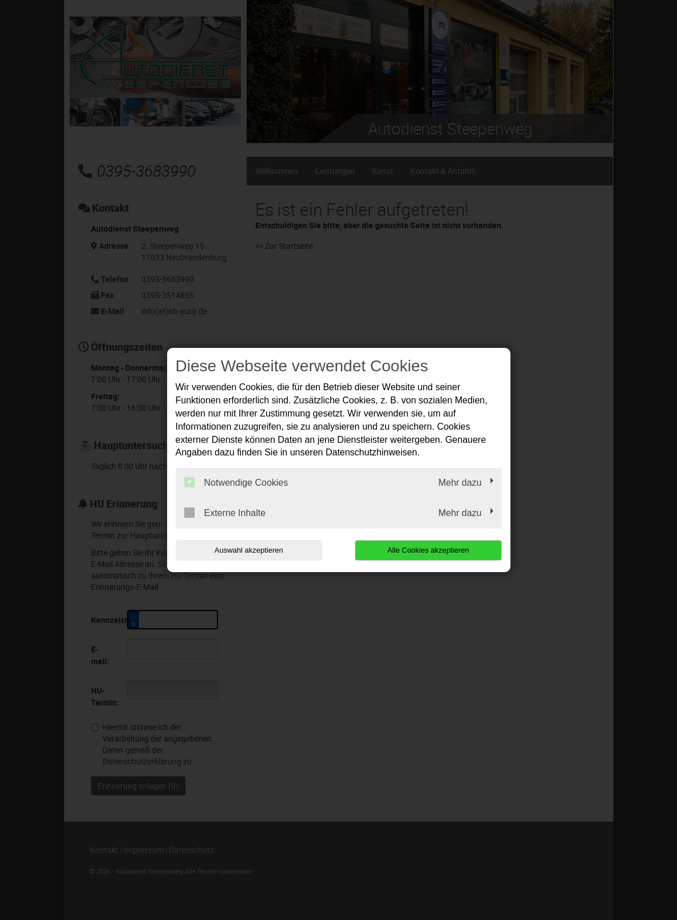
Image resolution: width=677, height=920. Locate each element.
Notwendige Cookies (236, 482)
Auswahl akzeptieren (249, 550)
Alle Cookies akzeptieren (428, 550)
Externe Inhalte (225, 512)
